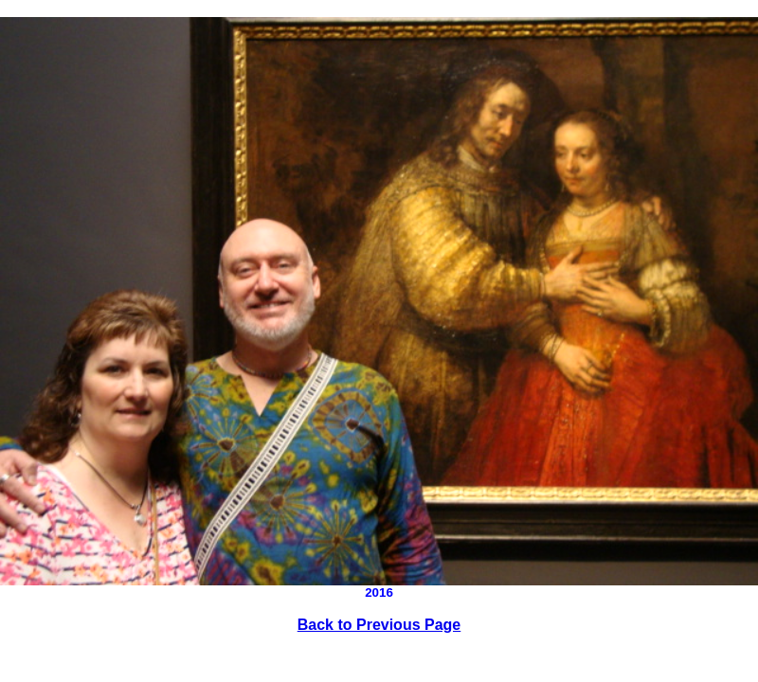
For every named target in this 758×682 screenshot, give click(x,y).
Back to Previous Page (379, 625)
